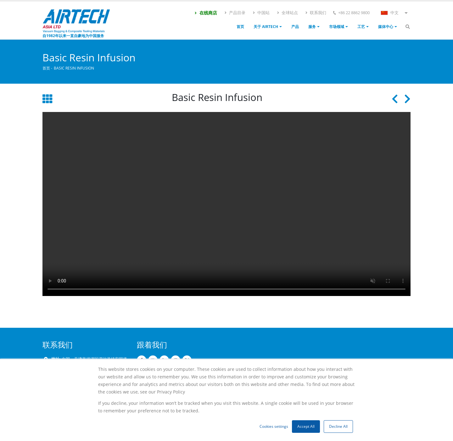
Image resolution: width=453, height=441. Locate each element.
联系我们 (315, 12)
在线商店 (205, 13)
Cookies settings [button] (274, 426)
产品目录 (234, 12)
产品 (295, 26)
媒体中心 (385, 26)
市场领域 (336, 26)
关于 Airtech (266, 26)
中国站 (261, 12)
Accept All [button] (306, 426)
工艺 (361, 26)
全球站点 (287, 12)
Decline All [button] (338, 426)
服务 (312, 26)
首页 (240, 26)
